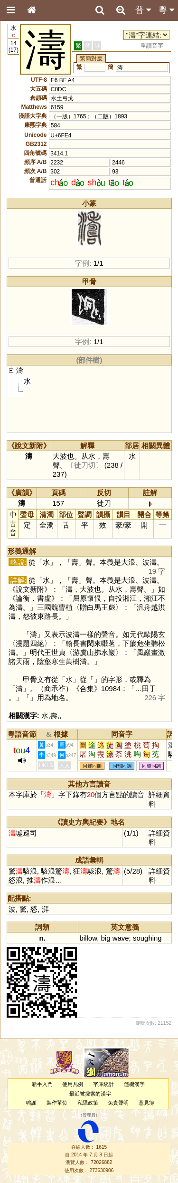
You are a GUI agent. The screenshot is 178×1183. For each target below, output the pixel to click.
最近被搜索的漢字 (90, 1093)
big (105, 938)
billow (88, 938)
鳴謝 (31, 1103)
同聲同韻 (92, 766)
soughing (147, 938)
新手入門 (42, 1084)
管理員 (89, 1115)
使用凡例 (72, 1084)
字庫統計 (103, 1084)
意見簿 (146, 1103)
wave (120, 938)
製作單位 (57, 1103)
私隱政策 (87, 1103)
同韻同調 (121, 766)
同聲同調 (151, 766)
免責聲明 (118, 1103)
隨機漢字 (134, 1084)
